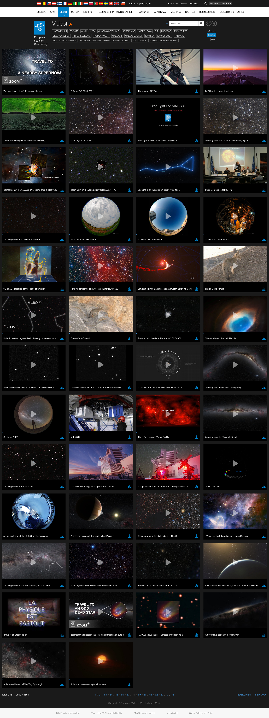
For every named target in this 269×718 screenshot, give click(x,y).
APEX (92, 31)
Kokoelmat (128, 31)
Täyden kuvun (101, 36)
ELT (156, 31)
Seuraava (261, 694)
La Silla (149, 36)
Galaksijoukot (133, 36)
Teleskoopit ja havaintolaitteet (115, 12)
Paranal (179, 36)
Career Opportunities (232, 12)
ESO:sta (41, 12)
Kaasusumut (164, 36)
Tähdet (153, 40)
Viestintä (176, 12)
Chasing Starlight (108, 31)
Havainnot (143, 12)
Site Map (193, 3)
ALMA (84, 31)
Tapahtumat (160, 12)
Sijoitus (211, 35)
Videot (63, 14)
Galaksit (117, 36)
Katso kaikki (60, 31)
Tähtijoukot (139, 40)
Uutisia (75, 12)
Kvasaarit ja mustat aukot (95, 40)
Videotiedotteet (169, 40)
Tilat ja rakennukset (65, 40)
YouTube (34, 658)
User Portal (225, 3)
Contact (183, 3)
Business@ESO (207, 12)
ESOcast (166, 31)
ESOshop (88, 12)
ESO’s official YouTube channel (107, 658)
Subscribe (172, 3)
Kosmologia (145, 31)
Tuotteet (190, 12)
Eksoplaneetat (61, 36)
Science (214, 3)
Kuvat (53, 12)
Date (213, 39)
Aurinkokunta (121, 40)
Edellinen (244, 694)
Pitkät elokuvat (82, 36)
